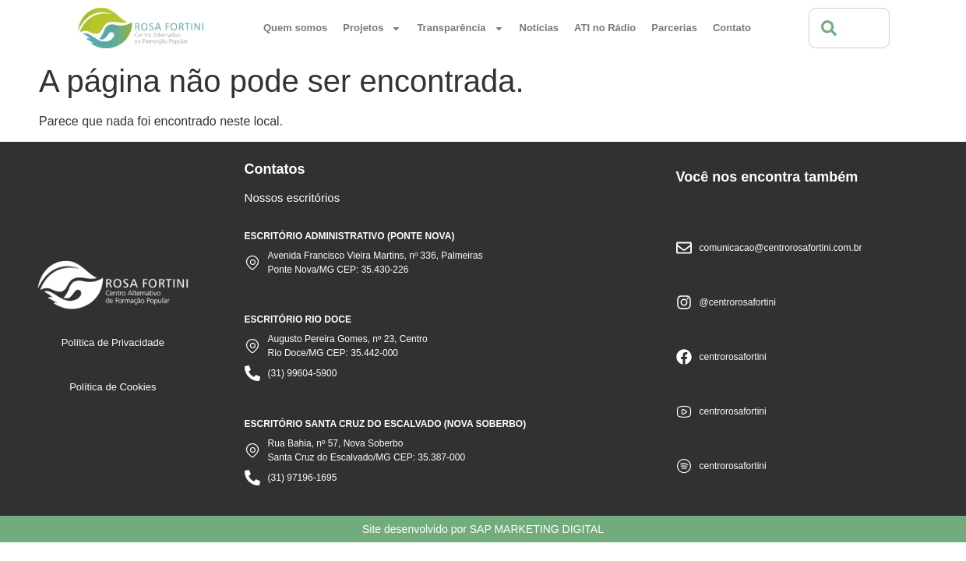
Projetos (372, 28)
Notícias (539, 28)
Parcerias (674, 28)
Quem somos (295, 28)
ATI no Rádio (605, 28)
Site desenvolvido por (483, 529)
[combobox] (849, 28)
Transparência (460, 28)
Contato (732, 28)
